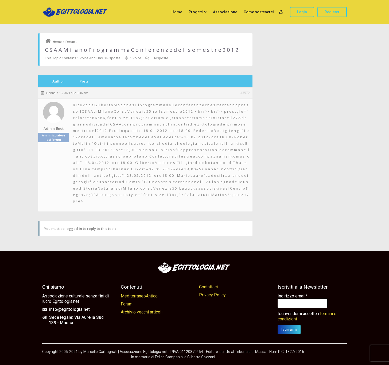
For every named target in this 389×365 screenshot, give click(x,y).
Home (177, 12)
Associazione (225, 12)
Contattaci (208, 286)
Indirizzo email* (292, 296)
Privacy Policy (212, 294)
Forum (70, 42)
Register (332, 12)
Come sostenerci (259, 12)
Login (302, 12)
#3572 (245, 93)
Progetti (196, 12)
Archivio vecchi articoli (141, 312)
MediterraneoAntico (139, 296)
